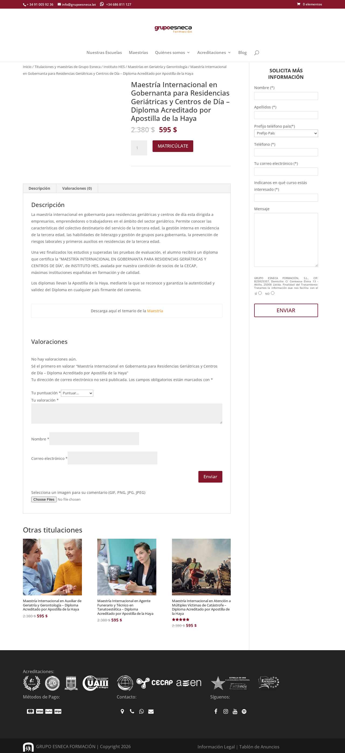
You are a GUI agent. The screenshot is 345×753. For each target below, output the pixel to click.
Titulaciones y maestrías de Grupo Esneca (67, 66)
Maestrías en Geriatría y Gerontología (157, 66)
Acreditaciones (211, 52)
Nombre (40, 439)
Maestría (155, 310)
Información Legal (216, 747)
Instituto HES (114, 66)
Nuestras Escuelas (104, 52)
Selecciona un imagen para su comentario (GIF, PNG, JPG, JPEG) (88, 492)
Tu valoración (45, 400)
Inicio (27, 66)
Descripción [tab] (39, 188)
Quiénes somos (170, 52)
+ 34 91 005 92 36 (40, 4)
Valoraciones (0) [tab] (77, 188)
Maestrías (138, 52)
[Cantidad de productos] (139, 147)
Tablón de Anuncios (259, 747)
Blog (242, 52)
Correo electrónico (49, 458)
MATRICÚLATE (173, 146)
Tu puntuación (46, 392)
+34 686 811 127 (115, 4)
